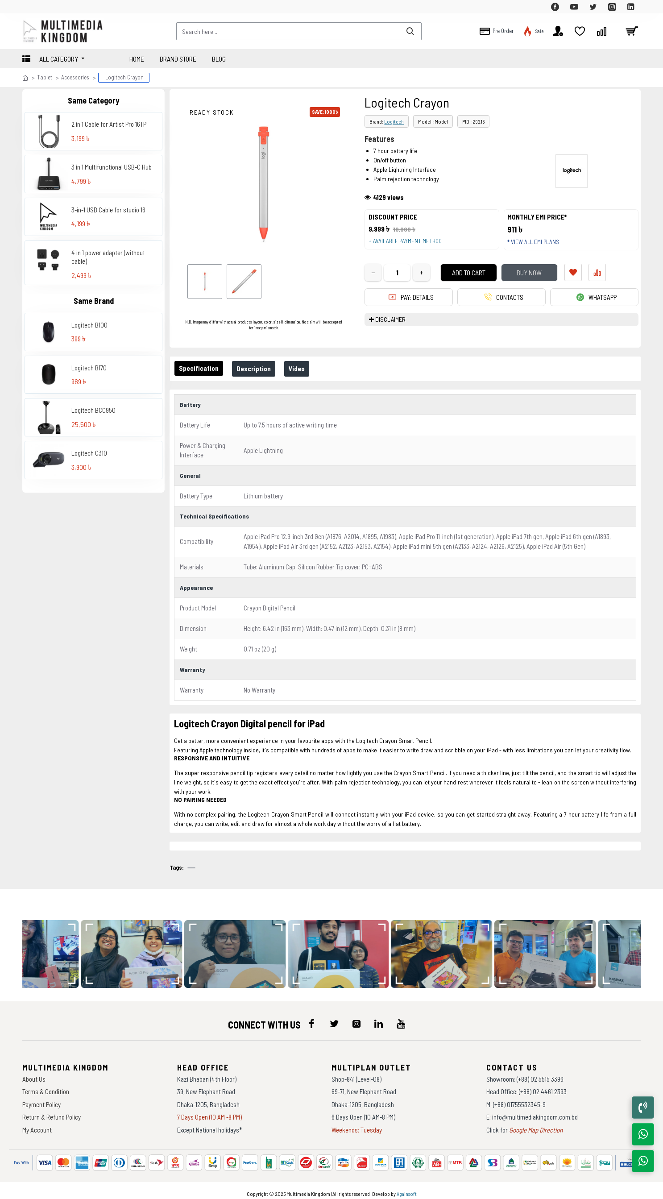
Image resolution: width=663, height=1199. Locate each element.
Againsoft (407, 1188)
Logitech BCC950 (93, 410)
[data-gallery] (136, 949)
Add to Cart (462, 279)
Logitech (394, 121)
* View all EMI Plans (537, 245)
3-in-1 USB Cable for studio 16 (108, 210)
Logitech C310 (89, 453)
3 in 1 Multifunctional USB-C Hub (111, 167)
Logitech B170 (89, 368)
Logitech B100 (89, 325)
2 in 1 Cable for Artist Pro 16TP (108, 124)
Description (259, 369)
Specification (200, 368)
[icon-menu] (312, 1018)
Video (306, 369)
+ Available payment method (408, 244)
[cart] (632, 31)
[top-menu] (29, 6)
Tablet (44, 77)
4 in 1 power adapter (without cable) (108, 257)
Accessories (75, 77)
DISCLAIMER (390, 326)
